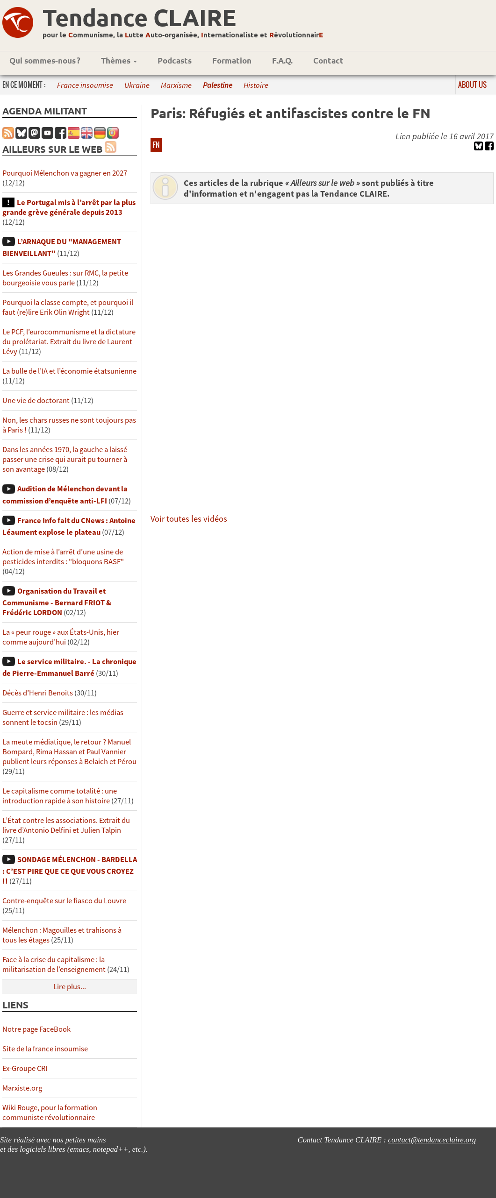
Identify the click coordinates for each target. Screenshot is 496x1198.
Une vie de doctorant (36, 400)
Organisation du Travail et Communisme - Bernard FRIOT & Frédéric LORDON (56, 601)
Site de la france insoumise (45, 1049)
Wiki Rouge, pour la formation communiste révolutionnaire (49, 1112)
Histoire (256, 85)
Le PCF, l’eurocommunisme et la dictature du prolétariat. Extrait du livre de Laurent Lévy (69, 341)
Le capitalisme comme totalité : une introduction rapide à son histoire (59, 796)
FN (156, 145)
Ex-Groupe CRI (24, 1068)
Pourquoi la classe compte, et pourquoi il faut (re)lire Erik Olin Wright (67, 307)
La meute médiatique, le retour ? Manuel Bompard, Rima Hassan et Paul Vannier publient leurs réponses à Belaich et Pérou (69, 751)
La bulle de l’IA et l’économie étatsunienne (69, 371)
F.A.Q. (282, 60)
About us (472, 84)
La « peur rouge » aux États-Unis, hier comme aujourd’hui (60, 637)
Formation (232, 60)
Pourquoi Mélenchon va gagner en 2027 (64, 173)
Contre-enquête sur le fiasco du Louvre (64, 901)
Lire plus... (69, 987)
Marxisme (176, 85)
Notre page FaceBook (36, 1029)
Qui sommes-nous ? (44, 60)
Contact (328, 60)
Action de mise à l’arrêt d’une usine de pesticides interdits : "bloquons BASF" (63, 557)
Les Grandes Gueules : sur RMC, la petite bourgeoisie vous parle (65, 278)
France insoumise (85, 85)
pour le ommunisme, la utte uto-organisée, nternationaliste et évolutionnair (183, 34)
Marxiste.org (22, 1088)
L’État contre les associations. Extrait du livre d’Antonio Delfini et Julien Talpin (66, 825)
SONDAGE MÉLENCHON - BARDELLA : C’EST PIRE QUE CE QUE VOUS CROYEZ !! (69, 870)
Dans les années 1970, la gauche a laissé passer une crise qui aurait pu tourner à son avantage (64, 459)
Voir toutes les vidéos (189, 518)
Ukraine (137, 85)
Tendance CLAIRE (139, 17)
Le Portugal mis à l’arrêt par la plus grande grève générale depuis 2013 (69, 207)
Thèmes (119, 60)
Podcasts (175, 60)
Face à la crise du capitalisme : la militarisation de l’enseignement (54, 964)
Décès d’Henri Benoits (37, 693)
